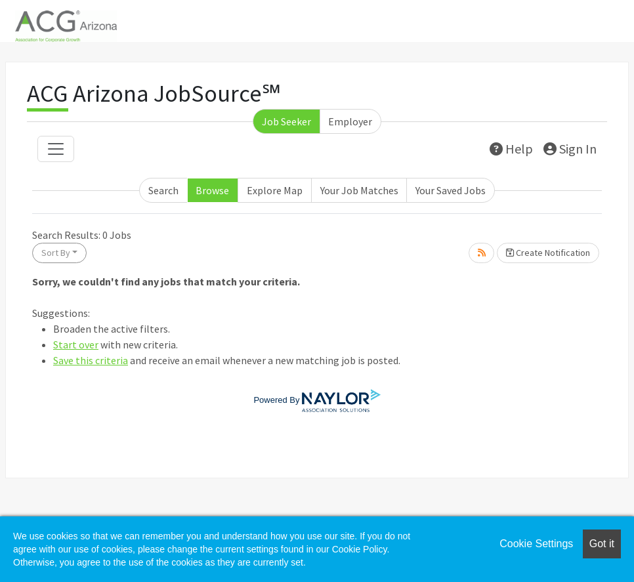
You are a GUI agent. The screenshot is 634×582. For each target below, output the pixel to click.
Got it (601, 543)
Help (511, 148)
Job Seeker (286, 121)
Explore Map (275, 190)
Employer (350, 121)
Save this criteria (90, 360)
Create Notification (548, 253)
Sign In (570, 148)
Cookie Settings (536, 543)
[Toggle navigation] (55, 149)
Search (163, 190)
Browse (212, 190)
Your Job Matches (359, 190)
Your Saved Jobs (450, 190)
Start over (75, 344)
